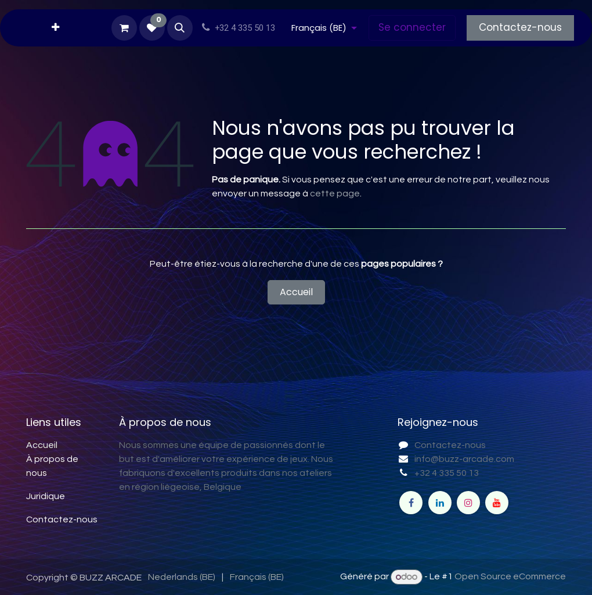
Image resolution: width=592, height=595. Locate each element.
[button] (180, 28)
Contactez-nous (520, 27)
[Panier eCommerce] (124, 28)
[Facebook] (411, 502)
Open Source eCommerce (510, 577)
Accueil (296, 292)
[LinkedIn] (440, 502)
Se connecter (412, 27)
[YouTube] (496, 502)
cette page (335, 193)
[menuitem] (55, 28)
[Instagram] (468, 502)
